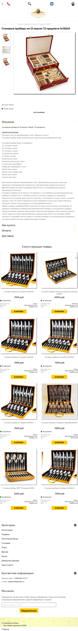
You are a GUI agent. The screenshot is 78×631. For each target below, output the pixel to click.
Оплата (6, 230)
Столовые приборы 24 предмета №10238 (18, 357)
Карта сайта (7, 565)
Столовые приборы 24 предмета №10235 (59, 357)
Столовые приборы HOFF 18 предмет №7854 (19, 488)
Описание (8, 121)
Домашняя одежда (10, 560)
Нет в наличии (39, 112)
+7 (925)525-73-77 (20, 578)
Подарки (6, 534)
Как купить (8, 225)
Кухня (4, 556)
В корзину (18, 311)
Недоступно (9, 109)
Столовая (6, 543)
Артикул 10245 (8, 105)
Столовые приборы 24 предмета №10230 (18, 292)
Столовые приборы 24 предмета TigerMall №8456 (59, 423)
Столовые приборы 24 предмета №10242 (18, 423)
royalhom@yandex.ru (16, 581)
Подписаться (28, 610)
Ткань (4, 547)
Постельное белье (10, 538)
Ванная (5, 552)
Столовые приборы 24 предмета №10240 (59, 488)
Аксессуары (7, 530)
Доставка (8, 235)
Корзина (6, 629)
